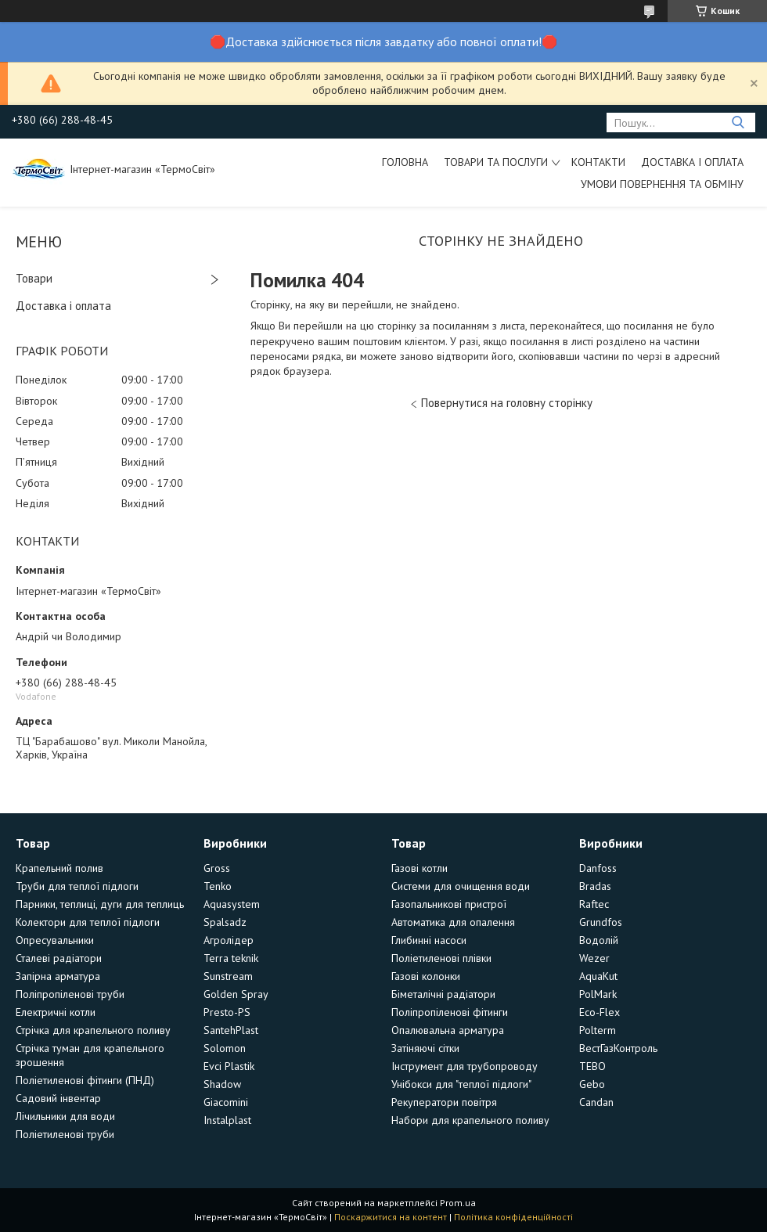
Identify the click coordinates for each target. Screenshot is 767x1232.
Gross (216, 868)
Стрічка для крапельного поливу (93, 1030)
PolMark (598, 994)
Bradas (595, 886)
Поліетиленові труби (65, 1134)
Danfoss (598, 868)
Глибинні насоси (428, 940)
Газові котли (419, 868)
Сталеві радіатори (59, 958)
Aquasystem (231, 904)
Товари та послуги (496, 162)
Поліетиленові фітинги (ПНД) (85, 1080)
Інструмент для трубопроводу (464, 1066)
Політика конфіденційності (513, 1217)
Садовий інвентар (58, 1098)
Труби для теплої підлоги (77, 886)
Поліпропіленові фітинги (449, 1012)
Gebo (592, 1084)
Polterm (597, 1030)
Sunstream (228, 976)
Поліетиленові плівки (441, 958)
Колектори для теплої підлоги (88, 922)
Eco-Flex (599, 1012)
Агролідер (228, 940)
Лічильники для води (65, 1116)
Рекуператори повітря (444, 1102)
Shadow (222, 1084)
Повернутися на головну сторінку (506, 402)
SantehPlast (230, 1030)
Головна (405, 162)
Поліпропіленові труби (70, 994)
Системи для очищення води (460, 886)
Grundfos (600, 922)
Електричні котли (55, 1012)
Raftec (594, 904)
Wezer (594, 958)
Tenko (217, 886)
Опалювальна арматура (447, 1030)
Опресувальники (55, 940)
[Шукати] (737, 122)
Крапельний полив (59, 868)
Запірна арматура (58, 976)
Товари (34, 278)
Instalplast (227, 1120)
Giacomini (225, 1102)
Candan (596, 1102)
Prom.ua (458, 1203)
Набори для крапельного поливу (470, 1120)
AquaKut (598, 976)
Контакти (598, 162)
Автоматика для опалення (453, 922)
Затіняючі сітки (425, 1048)
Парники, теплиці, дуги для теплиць (100, 904)
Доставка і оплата (692, 162)
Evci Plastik (228, 1066)
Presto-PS (226, 1012)
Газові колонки (425, 976)
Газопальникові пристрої (448, 904)
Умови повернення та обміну (662, 184)
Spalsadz (225, 922)
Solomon (224, 1048)
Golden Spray (235, 994)
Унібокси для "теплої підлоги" (461, 1084)
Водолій (598, 940)
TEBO (592, 1066)
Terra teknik (230, 958)
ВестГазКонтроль (618, 1048)
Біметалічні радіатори (443, 994)
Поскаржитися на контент (390, 1217)
